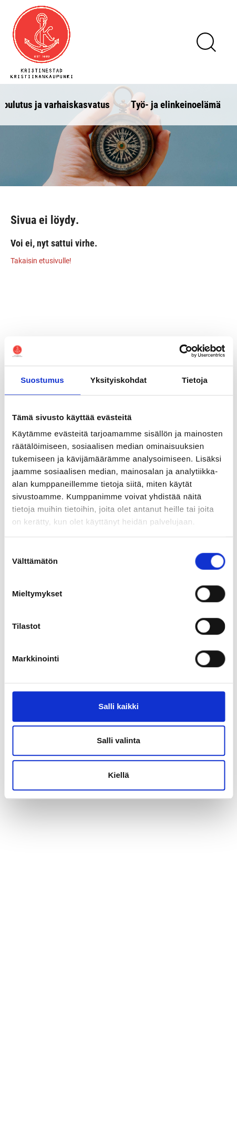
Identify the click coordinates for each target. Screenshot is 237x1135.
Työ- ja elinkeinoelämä (176, 104)
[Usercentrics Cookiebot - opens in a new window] (179, 351)
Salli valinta (118, 740)
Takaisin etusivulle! (41, 260)
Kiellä (118, 774)
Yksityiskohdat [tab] (118, 380)
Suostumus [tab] (42, 380)
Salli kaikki (118, 706)
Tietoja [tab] (195, 380)
